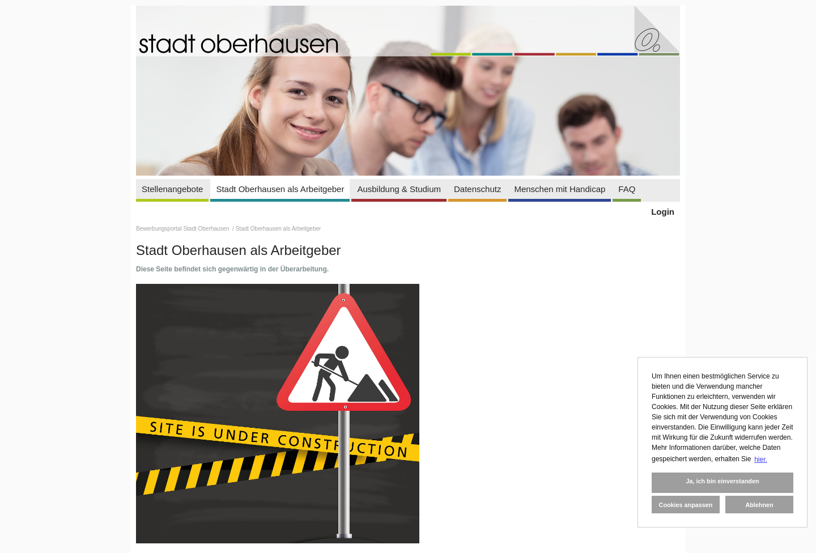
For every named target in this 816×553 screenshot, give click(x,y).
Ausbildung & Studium (399, 189)
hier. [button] (760, 459)
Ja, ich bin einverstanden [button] (722, 481)
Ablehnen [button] (759, 504)
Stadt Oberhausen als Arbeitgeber (280, 189)
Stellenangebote (172, 189)
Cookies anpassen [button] (686, 504)
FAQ (626, 189)
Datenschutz (477, 189)
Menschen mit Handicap (559, 189)
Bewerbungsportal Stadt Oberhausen (183, 229)
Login (662, 211)
